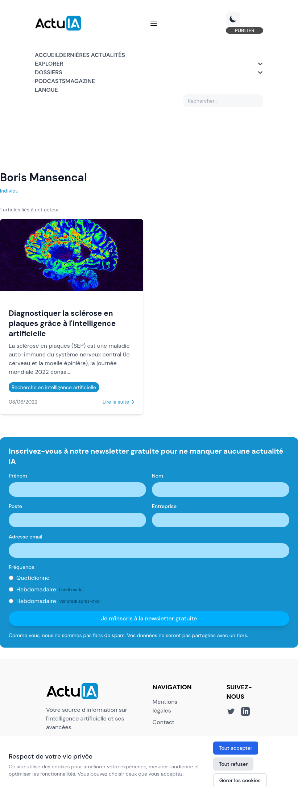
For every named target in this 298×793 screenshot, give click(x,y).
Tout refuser (233, 764)
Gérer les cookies (240, 780)
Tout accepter (235, 748)
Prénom (18, 475)
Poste (15, 506)
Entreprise (164, 506)
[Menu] (153, 23)
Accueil (47, 55)
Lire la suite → (118, 401)
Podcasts (50, 81)
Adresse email (25, 536)
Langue (46, 90)
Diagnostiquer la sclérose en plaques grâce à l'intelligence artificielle (62, 323)
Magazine (80, 81)
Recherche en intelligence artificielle (54, 387)
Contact (163, 722)
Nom (157, 475)
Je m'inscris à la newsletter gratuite (149, 618)
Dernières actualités (92, 55)
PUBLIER (244, 30)
